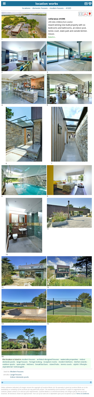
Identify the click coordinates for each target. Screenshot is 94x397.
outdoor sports (8, 364)
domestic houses (40, 8)
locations (26, 8)
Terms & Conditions (82, 393)
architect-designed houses (48, 359)
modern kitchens (66, 362)
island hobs (54, 364)
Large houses (16, 374)
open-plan (21, 364)
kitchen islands (80, 362)
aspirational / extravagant (13, 367)
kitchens (30, 364)
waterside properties (69, 359)
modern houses (57, 8)
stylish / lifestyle (80, 364)
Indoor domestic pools (19, 377)
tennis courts (66, 364)
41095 (68, 8)
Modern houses (17, 371)
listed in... (52, 37)
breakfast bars (41, 364)
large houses (22, 362)
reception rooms (50, 362)
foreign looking (35, 362)
